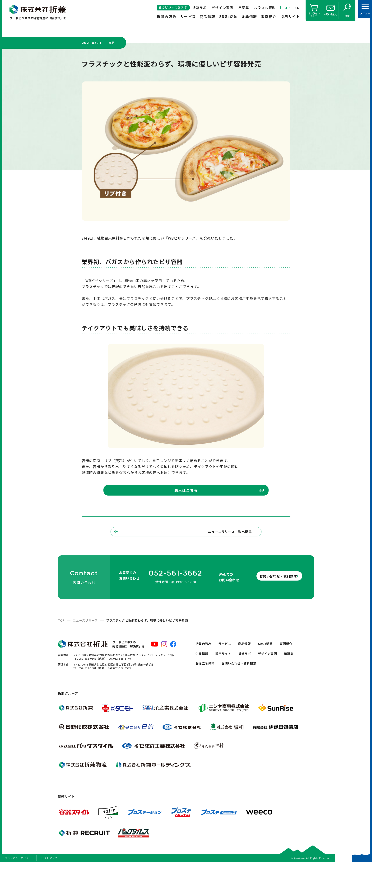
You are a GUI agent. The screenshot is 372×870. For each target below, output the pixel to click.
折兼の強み (167, 16)
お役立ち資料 (265, 7)
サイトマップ (49, 864)
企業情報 (249, 16)
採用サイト (290, 16)
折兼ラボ (199, 7)
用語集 (243, 7)
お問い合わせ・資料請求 (271, 582)
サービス (188, 16)
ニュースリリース (85, 626)
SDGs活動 (228, 16)
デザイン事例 (222, 7)
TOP (61, 626)
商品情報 (207, 16)
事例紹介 (269, 16)
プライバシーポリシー (18, 864)
